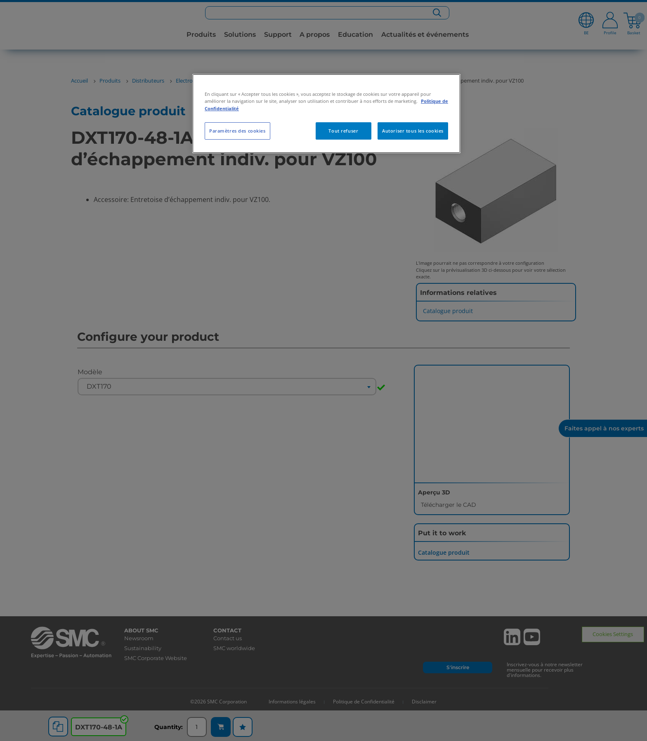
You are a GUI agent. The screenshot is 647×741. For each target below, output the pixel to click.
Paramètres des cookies (237, 131)
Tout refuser (343, 131)
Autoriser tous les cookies (413, 131)
